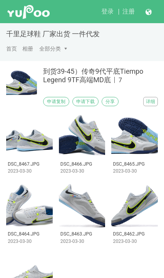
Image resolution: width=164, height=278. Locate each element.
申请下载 (85, 101)
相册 (27, 49)
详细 (150, 101)
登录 (107, 11)
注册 (128, 11)
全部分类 (50, 49)
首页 (11, 49)
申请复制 (56, 101)
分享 (110, 101)
